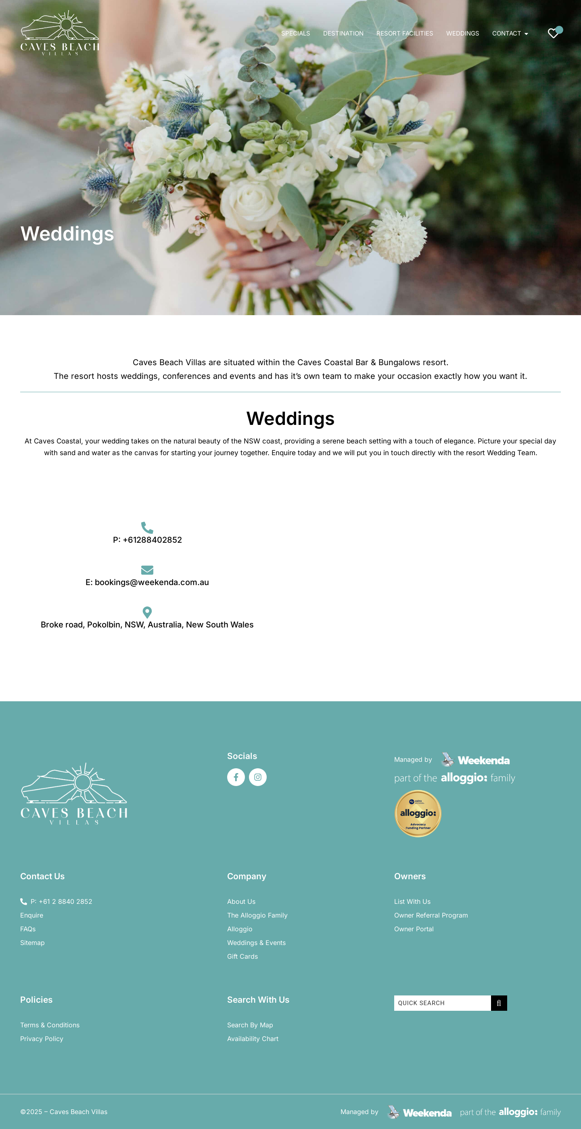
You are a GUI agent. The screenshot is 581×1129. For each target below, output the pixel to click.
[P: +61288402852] (147, 528)
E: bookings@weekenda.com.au (147, 582)
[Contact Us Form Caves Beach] (432, 581)
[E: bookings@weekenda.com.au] (147, 570)
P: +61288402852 (147, 540)
